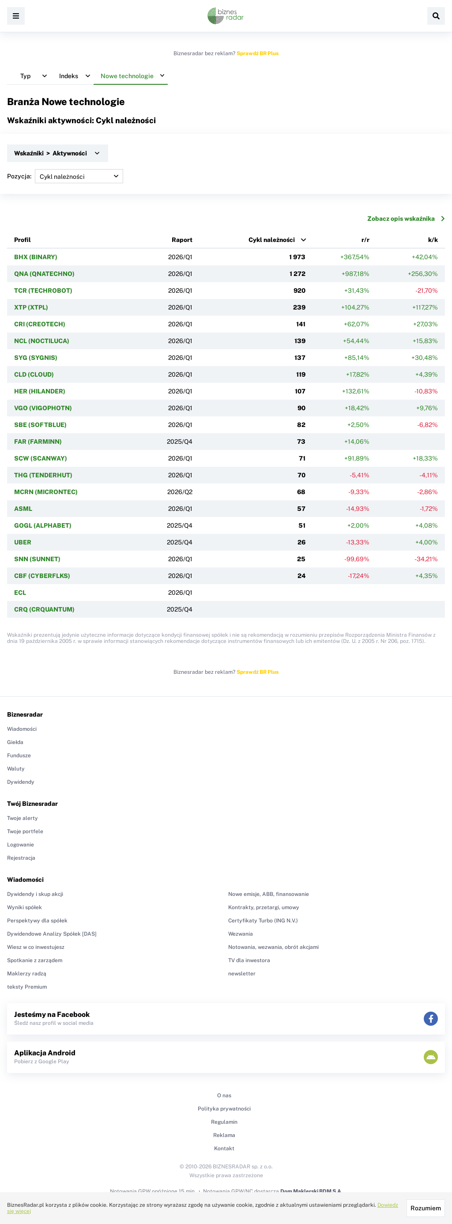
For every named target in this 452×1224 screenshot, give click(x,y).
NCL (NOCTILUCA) (41, 340)
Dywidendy (20, 782)
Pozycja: (65, 176)
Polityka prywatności (224, 1109)
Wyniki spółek (24, 907)
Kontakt (224, 1148)
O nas (224, 1095)
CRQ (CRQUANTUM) (44, 609)
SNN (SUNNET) (37, 559)
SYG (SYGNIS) (35, 357)
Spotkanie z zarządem (34, 960)
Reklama (224, 1135)
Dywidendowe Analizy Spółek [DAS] (52, 934)
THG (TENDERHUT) (43, 475)
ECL (20, 592)
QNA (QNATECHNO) (44, 273)
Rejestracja (21, 858)
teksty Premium (27, 987)
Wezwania (240, 934)
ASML (23, 508)
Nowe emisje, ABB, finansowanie (268, 894)
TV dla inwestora (249, 960)
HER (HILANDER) (39, 391)
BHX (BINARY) (35, 257)
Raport (182, 239)
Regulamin (224, 1122)
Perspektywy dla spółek (37, 921)
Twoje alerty (22, 818)
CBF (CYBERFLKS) (42, 575)
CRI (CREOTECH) (39, 324)
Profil (22, 239)
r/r (365, 239)
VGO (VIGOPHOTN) (43, 408)
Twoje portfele (25, 831)
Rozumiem (426, 1208)
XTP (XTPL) (31, 307)
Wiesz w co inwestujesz (35, 947)
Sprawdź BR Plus (258, 53)
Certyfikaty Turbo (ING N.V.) (263, 921)
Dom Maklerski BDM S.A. (311, 1191)
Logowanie (20, 845)
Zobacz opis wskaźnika (406, 218)
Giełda (15, 742)
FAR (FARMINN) (38, 441)
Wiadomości (22, 729)
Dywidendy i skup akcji (35, 894)
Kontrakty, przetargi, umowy (263, 907)
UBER (22, 542)
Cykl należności (272, 239)
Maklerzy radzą (26, 974)
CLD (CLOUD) (34, 374)
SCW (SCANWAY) (40, 458)
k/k (433, 239)
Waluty (16, 769)
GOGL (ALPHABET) (43, 525)
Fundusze (19, 755)
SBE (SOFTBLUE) (40, 424)
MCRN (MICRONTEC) (46, 491)
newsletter (242, 974)
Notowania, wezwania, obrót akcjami (273, 947)
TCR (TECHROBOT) (43, 290)
